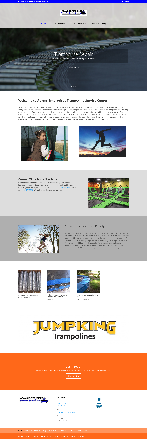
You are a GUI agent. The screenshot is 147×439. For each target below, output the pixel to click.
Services (61, 24)
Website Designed (67, 436)
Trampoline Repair (73, 54)
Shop (72, 24)
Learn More (73, 67)
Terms (79, 431)
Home (43, 24)
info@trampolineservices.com (67, 412)
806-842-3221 (24, 1)
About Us (52, 24)
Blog (104, 24)
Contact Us (95, 24)
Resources (82, 24)
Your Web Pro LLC (82, 436)
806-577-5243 (28, 190)
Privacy (71, 431)
